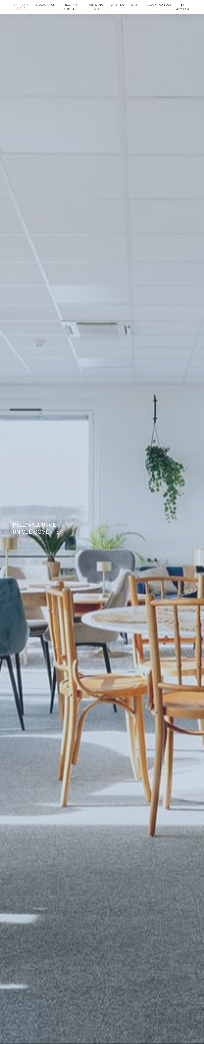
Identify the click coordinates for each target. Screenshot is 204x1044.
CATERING (117, 4)
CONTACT (165, 4)
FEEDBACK (149, 4)
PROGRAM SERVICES (70, 6)
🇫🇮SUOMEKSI (182, 6)
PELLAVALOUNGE (44, 4)
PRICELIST (133, 4)
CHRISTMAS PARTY (96, 6)
